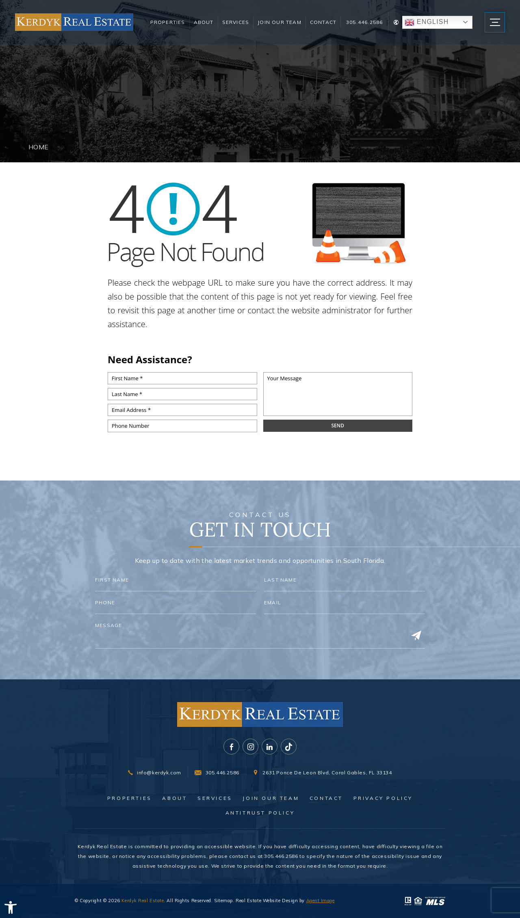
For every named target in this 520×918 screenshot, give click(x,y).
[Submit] (416, 636)
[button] (10, 907)
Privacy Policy (383, 798)
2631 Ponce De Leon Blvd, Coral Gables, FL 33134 (327, 772)
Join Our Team (269, 25)
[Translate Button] (428, 25)
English (422, 25)
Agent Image (320, 900)
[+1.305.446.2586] (217, 772)
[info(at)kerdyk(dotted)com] (154, 772)
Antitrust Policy (260, 812)
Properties (166, 25)
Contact (319, 25)
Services (234, 25)
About (202, 25)
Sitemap (223, 900)
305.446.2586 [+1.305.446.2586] (360, 25)
